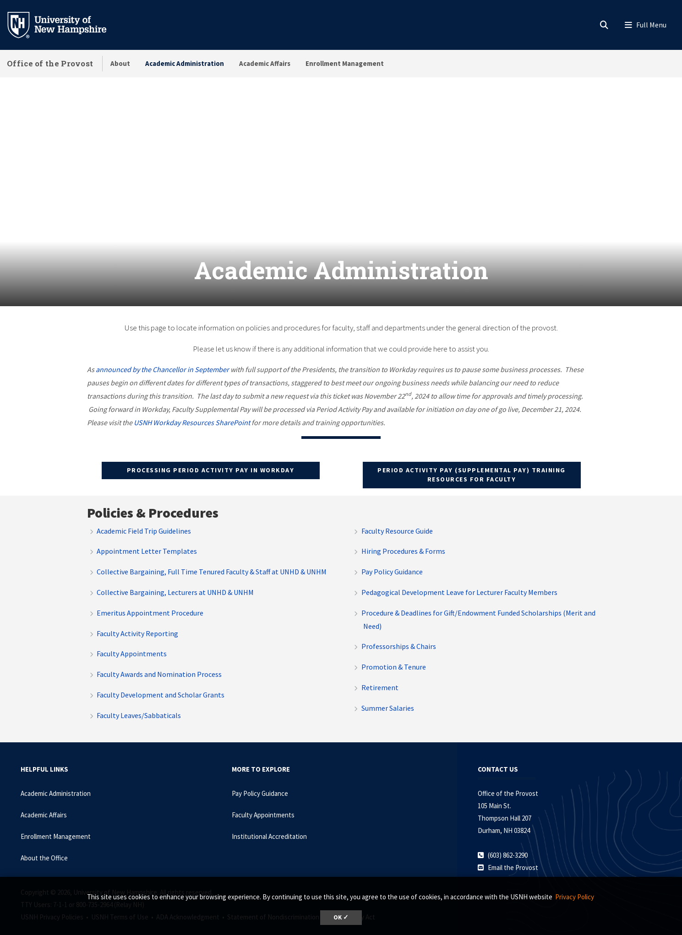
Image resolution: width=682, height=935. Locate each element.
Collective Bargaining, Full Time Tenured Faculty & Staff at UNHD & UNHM (212, 555)
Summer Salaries (387, 692)
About (120, 63)
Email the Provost (513, 851)
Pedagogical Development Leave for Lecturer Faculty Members (459, 576)
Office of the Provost (50, 63)
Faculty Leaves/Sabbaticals (139, 699)
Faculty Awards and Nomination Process (159, 658)
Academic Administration (184, 63)
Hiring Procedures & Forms (403, 535)
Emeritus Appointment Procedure (150, 596)
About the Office (44, 842)
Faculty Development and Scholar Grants (160, 678)
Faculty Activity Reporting (137, 617)
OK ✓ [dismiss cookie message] (341, 917)
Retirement (379, 671)
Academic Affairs (264, 63)
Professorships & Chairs (398, 630)
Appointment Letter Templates (147, 535)
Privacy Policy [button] (574, 896)
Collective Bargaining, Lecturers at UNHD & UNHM (175, 576)
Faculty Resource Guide (397, 514)
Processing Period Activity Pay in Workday (211, 454)
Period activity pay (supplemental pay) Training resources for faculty (471, 459)
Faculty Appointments (132, 638)
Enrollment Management (345, 63)
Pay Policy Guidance (392, 555)
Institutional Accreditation (269, 820)
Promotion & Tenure (393, 650)
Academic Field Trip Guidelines (144, 514)
